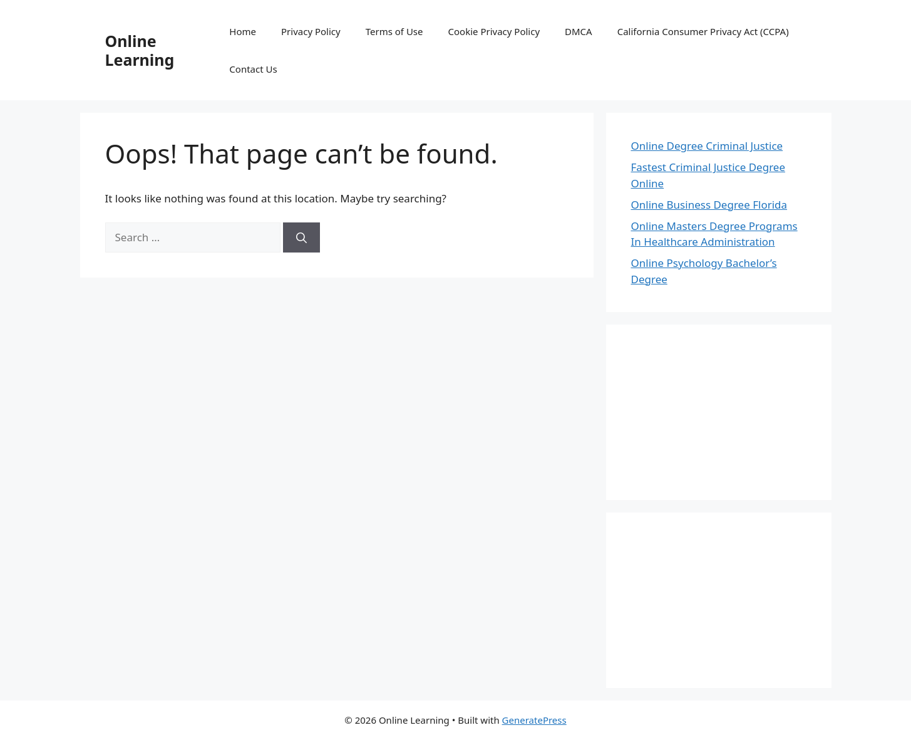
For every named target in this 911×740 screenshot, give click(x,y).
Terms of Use (394, 31)
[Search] (301, 237)
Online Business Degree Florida (709, 204)
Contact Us (253, 69)
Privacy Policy (311, 31)
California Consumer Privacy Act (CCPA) (703, 31)
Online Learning (140, 50)
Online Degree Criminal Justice (707, 145)
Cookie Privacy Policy (494, 31)
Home (242, 31)
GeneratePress (534, 720)
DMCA (578, 31)
